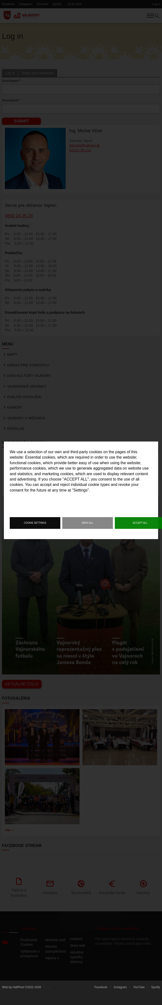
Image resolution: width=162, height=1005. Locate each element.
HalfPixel (18, 988)
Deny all (87, 523)
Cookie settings (35, 523)
